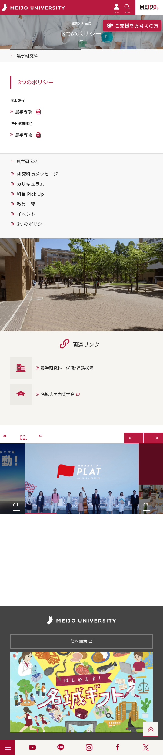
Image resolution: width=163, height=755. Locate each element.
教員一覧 (26, 204)
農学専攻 (23, 112)
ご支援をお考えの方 (132, 25)
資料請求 (82, 641)
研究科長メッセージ (37, 174)
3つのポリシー (32, 224)
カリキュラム (30, 184)
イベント (26, 214)
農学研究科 (27, 55)
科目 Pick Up (30, 194)
